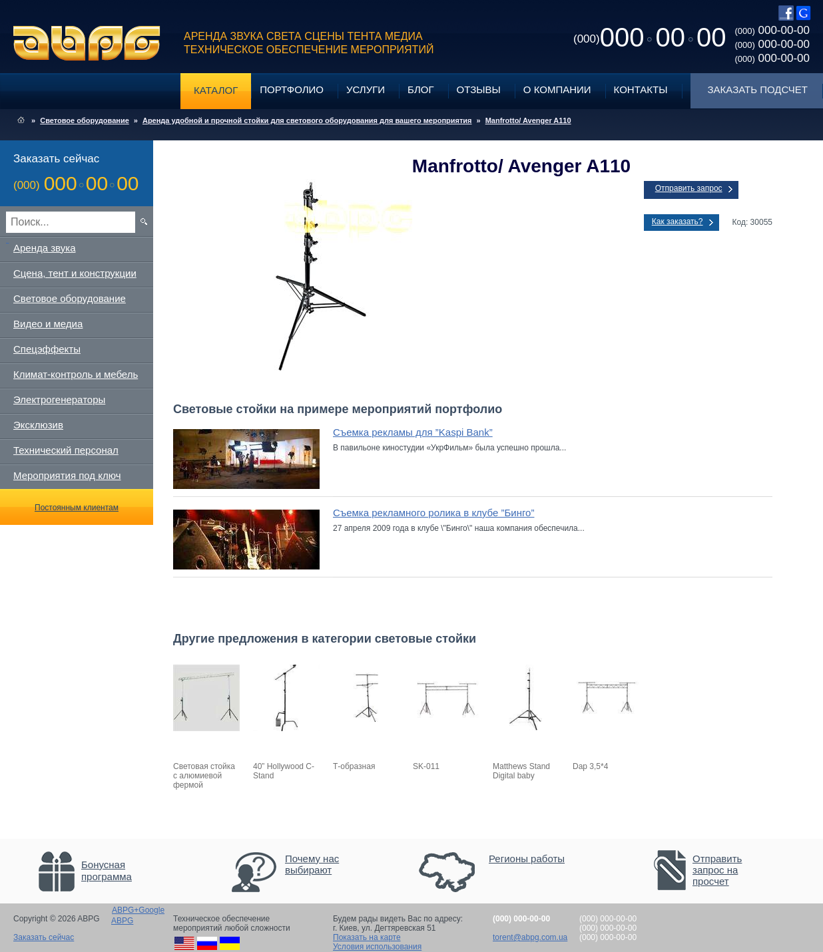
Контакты (641, 89)
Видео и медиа (48, 323)
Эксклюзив (38, 424)
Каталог (216, 90)
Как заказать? (677, 221)
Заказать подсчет (758, 89)
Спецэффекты (47, 349)
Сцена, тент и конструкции (75, 273)
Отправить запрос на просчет (717, 870)
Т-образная (354, 766)
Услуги (365, 89)
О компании (557, 89)
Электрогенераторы (59, 399)
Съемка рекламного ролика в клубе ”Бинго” (433, 512)
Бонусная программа (106, 870)
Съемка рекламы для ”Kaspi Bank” (413, 432)
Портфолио (292, 89)
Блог (420, 89)
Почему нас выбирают (312, 864)
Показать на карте (367, 937)
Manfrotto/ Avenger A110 (528, 120)
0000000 (649, 37)
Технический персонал (66, 450)
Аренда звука (44, 247)
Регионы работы (527, 858)
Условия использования (377, 946)
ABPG (86, 43)
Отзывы (479, 89)
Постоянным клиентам (77, 507)
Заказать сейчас (43, 937)
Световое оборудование (84, 120)
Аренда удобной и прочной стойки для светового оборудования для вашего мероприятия (307, 120)
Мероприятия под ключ (67, 475)
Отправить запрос (688, 188)
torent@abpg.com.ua (530, 937)
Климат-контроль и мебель (75, 374)
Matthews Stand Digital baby (521, 771)
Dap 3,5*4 (590, 766)
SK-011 (426, 766)
